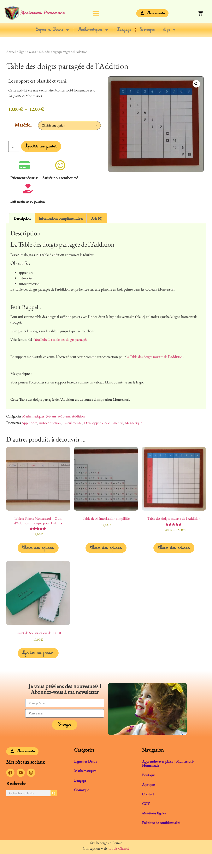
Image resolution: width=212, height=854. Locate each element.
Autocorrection (50, 422)
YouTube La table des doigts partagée (60, 339)
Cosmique (147, 29)
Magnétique (133, 422)
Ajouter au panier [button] (38, 653)
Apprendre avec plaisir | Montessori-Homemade (168, 763)
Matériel (23, 124)
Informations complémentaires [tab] (61, 218)
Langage (124, 29)
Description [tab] (22, 218)
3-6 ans (31, 51)
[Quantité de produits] (14, 146)
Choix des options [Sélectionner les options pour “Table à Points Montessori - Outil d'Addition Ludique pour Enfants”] (38, 548)
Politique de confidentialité (161, 822)
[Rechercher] (54, 793)
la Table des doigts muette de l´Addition (154, 356)
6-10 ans (64, 416)
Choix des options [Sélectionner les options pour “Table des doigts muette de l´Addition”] (174, 548)
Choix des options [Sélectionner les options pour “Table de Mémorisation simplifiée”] (106, 548)
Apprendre (29, 422)
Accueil (11, 51)
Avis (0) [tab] (96, 218)
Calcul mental (72, 422)
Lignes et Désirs (53, 30)
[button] (96, 13)
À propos (148, 784)
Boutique (148, 774)
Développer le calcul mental (103, 422)
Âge (169, 30)
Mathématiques (93, 30)
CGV (146, 803)
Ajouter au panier (41, 146)
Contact (148, 794)
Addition (78, 416)
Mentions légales (154, 813)
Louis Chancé (119, 848)
